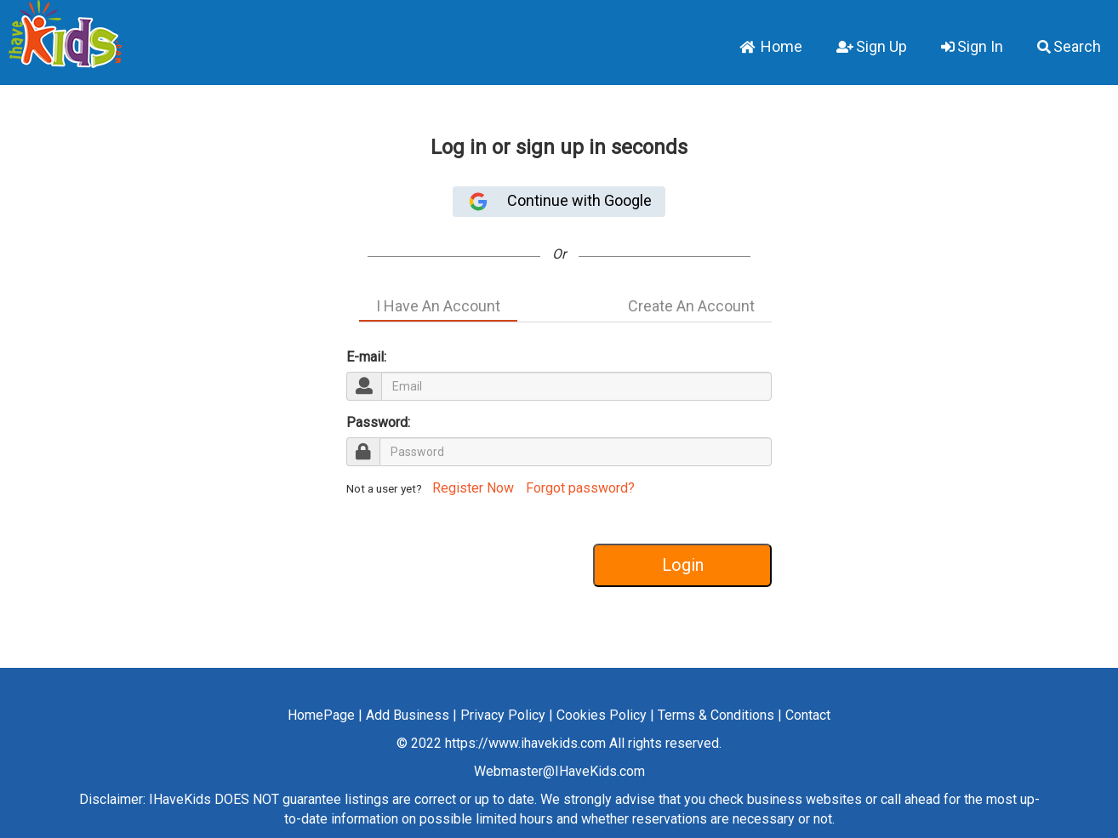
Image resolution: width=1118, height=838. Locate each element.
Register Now (471, 488)
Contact (807, 715)
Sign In (972, 46)
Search (1069, 46)
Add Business (407, 715)
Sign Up (871, 46)
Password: (378, 422)
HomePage (321, 715)
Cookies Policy (601, 715)
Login (683, 565)
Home (770, 46)
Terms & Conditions (716, 715)
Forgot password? (580, 488)
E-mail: (366, 357)
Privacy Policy (502, 715)
